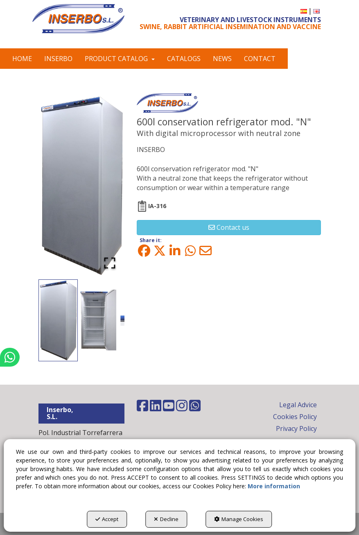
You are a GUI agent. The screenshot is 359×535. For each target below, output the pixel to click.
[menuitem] (303, 10)
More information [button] (274, 486)
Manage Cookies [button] (238, 519)
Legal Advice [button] (298, 404)
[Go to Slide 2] (98, 320)
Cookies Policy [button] (295, 416)
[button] (78, 18)
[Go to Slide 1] (58, 320)
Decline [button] (166, 519)
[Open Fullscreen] (109, 263)
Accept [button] (106, 519)
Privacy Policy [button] (296, 428)
